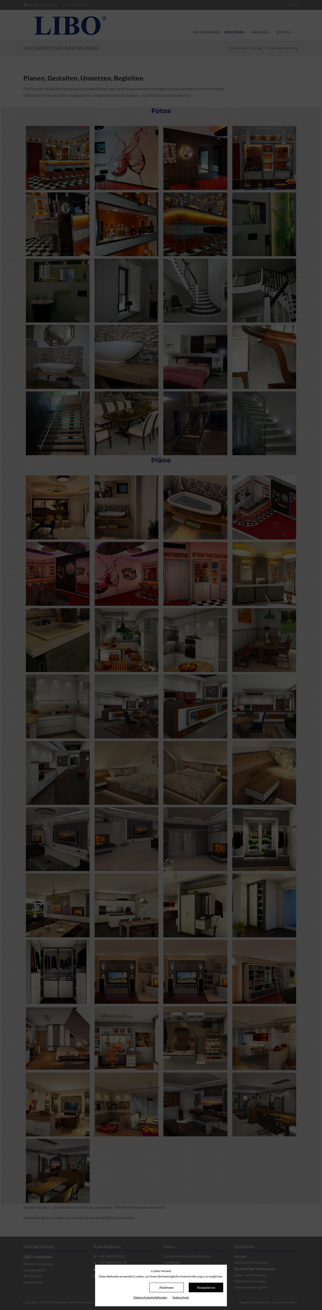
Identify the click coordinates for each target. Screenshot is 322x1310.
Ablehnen (166, 1287)
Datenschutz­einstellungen (150, 1297)
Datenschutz (180, 1297)
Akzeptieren (206, 1287)
